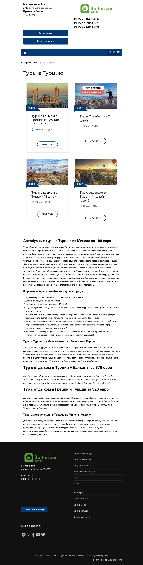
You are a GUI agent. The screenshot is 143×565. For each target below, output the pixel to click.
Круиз (76, 478)
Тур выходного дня (82, 459)
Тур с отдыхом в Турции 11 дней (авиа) (93, 196)
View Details (47, 144)
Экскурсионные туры (83, 453)
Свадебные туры (81, 499)
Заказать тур (45, 33)
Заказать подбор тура (34, 509)
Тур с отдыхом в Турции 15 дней (44, 195)
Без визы (78, 484)
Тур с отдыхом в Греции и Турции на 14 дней (45, 120)
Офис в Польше (81, 511)
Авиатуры (78, 493)
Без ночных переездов (84, 471)
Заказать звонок (45, 41)
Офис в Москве (81, 505)
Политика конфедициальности (107, 560)
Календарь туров (82, 517)
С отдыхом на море (82, 465)
